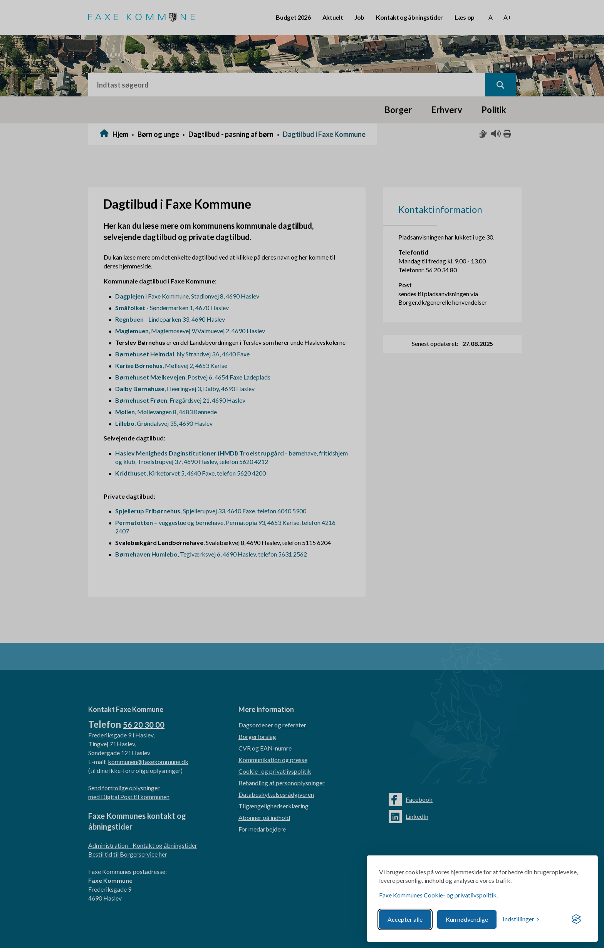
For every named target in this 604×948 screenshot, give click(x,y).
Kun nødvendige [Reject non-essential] (467, 919)
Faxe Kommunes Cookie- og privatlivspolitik (438, 895)
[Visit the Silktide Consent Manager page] (576, 919)
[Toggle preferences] (521, 919)
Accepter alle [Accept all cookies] (405, 919)
